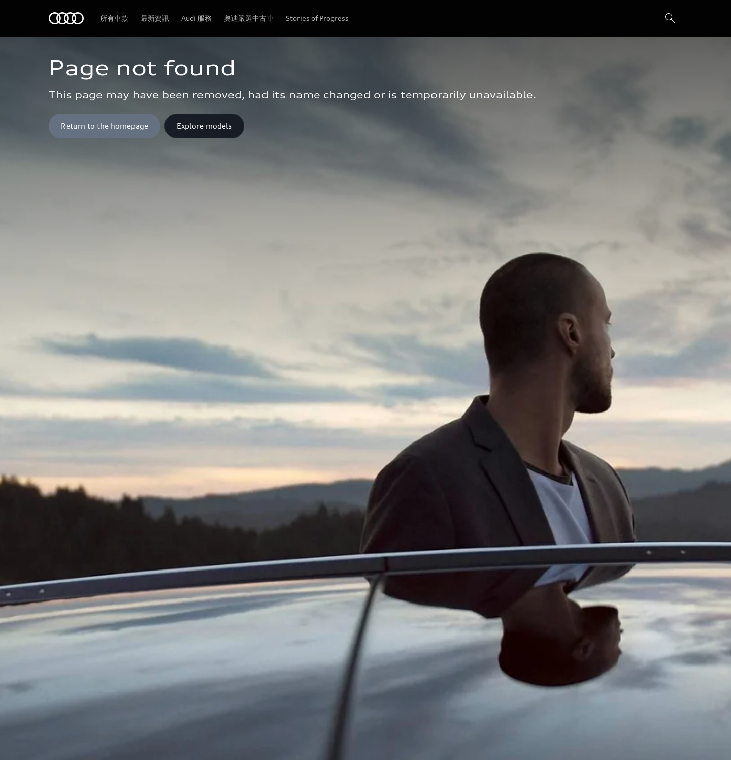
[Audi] (66, 18)
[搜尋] (670, 18)
